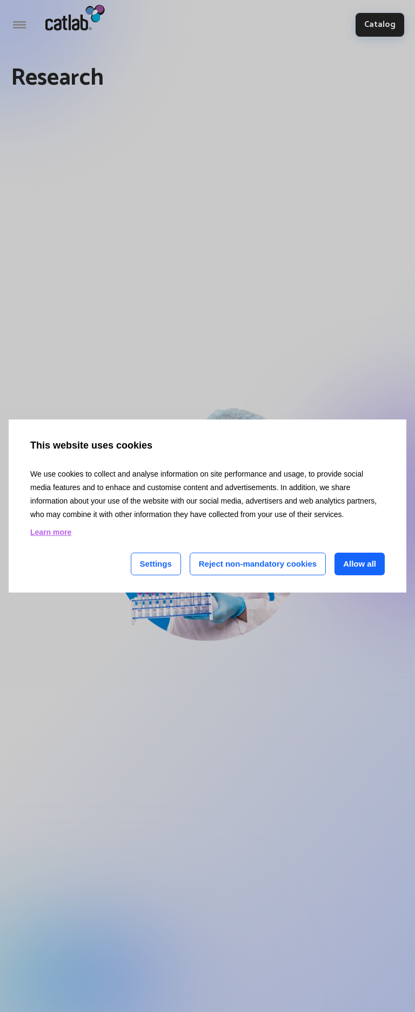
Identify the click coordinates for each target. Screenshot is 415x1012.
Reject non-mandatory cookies (258, 563)
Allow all (359, 563)
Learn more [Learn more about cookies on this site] (50, 532)
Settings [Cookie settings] (156, 563)
